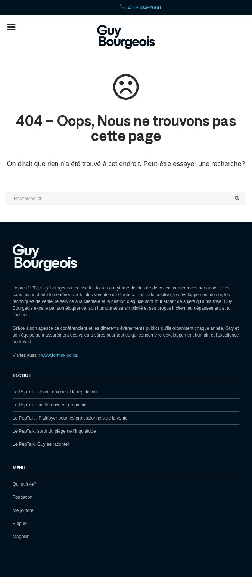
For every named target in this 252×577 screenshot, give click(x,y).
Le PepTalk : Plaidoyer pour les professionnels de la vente (70, 418)
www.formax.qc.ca (59, 355)
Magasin (21, 536)
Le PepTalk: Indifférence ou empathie (50, 405)
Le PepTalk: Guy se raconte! (41, 444)
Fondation (22, 497)
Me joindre (23, 510)
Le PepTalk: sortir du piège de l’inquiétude (54, 431)
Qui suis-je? (24, 484)
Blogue (20, 523)
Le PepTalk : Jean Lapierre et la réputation (55, 392)
